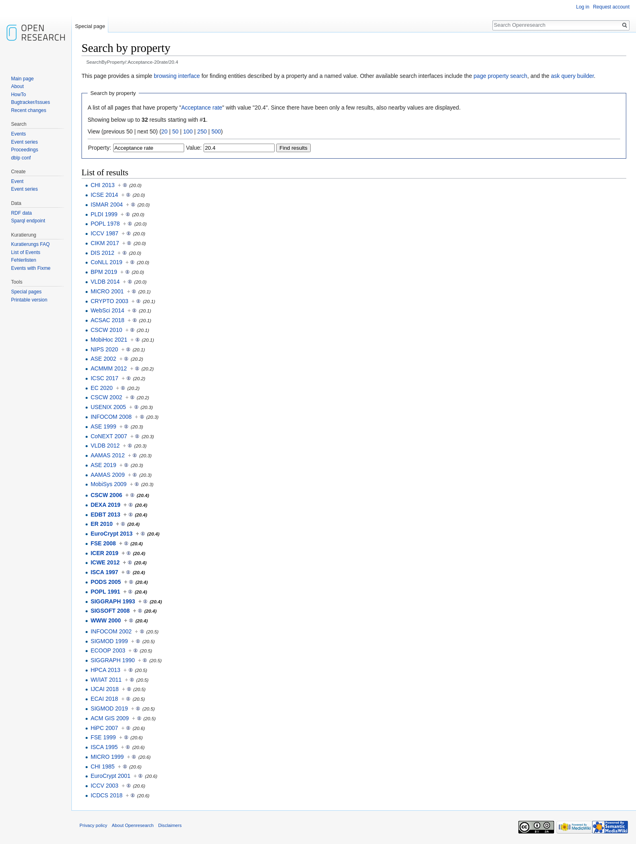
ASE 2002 (103, 358)
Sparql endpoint (28, 221)
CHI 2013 (102, 185)
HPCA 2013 (105, 670)
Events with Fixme (30, 268)
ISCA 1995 (104, 747)
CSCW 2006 (106, 495)
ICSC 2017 (104, 378)
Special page (90, 26)
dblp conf (21, 158)
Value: (194, 147)
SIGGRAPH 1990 (112, 660)
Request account (611, 7)
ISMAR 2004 (106, 204)
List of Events (25, 252)
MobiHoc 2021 (108, 339)
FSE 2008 (103, 543)
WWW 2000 (105, 620)
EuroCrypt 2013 (111, 533)
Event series (24, 142)
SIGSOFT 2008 (109, 610)
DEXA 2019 (105, 505)
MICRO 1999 (107, 757)
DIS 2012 (102, 253)
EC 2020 (101, 388)
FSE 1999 (103, 737)
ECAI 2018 (104, 698)
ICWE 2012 (105, 562)
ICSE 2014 (104, 195)
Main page (22, 79)
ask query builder (572, 76)
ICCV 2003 (104, 785)
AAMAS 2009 (107, 475)
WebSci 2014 (107, 310)
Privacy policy (93, 825)
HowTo (18, 94)
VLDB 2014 (105, 281)
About (17, 86)
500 (216, 131)
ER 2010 (101, 524)
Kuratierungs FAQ (30, 244)
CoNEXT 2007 (108, 436)
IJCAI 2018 (104, 689)
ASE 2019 (103, 465)
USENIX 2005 (108, 407)
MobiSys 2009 (108, 484)
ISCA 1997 (104, 572)
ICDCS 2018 (106, 795)
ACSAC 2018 (107, 320)
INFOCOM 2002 (110, 631)
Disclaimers (170, 825)
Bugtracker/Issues (30, 102)
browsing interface (177, 76)
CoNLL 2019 (106, 262)
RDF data (21, 213)
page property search (500, 76)
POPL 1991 (105, 591)
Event (17, 181)
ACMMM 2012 (108, 368)
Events (18, 134)
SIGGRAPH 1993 (112, 601)
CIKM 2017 (104, 243)
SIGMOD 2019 (109, 708)
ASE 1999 (103, 426)
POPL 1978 (105, 223)
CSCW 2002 (106, 397)
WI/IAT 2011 (106, 679)
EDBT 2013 (105, 514)
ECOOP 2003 (107, 650)
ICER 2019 (104, 553)
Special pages (26, 292)
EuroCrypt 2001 (110, 776)
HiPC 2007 (104, 728)
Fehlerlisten (23, 260)
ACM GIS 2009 (109, 718)
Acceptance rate (201, 107)
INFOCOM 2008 (110, 416)
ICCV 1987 (104, 233)
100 (188, 131)
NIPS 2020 (104, 349)
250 (201, 131)
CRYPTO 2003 (109, 301)
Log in (582, 7)
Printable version (29, 300)
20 (164, 131)
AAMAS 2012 (107, 455)
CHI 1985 (102, 766)
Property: (99, 147)
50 (175, 131)
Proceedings (24, 150)
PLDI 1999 (103, 214)
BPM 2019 (103, 272)
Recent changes (28, 110)
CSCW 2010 (106, 330)
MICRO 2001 (107, 291)
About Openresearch (133, 825)
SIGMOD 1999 (109, 641)
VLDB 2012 (105, 445)
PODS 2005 (105, 582)
